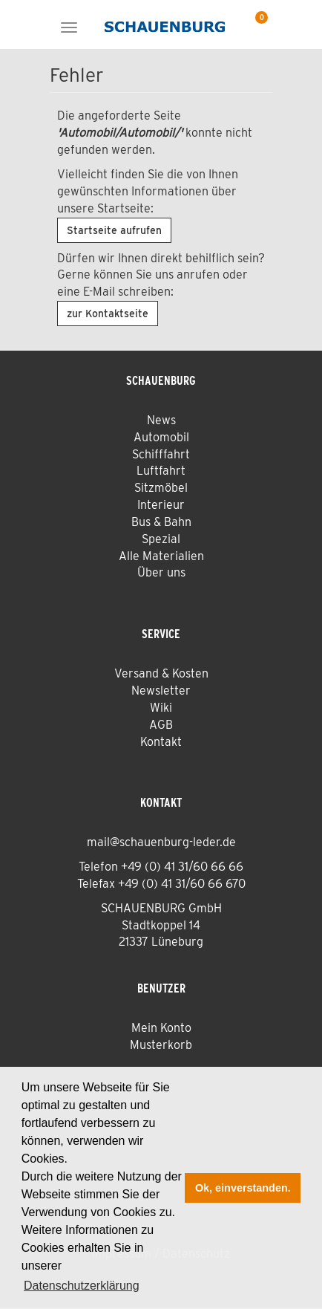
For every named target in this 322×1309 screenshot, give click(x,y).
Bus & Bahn (161, 522)
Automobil (161, 437)
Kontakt (161, 742)
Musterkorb (161, 1045)
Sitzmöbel (161, 488)
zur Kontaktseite (107, 313)
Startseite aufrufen (114, 230)
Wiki (161, 708)
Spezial (161, 539)
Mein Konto (161, 1028)
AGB (161, 725)
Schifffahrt (161, 454)
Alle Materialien (161, 556)
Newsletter (161, 690)
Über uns (161, 572)
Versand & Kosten (161, 673)
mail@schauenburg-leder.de (161, 842)
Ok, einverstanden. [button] (243, 1188)
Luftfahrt (161, 471)
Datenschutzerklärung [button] (81, 1285)
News (161, 420)
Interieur (161, 505)
